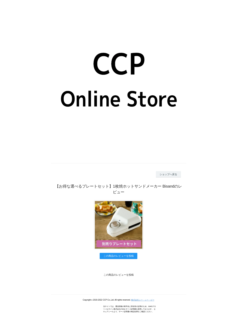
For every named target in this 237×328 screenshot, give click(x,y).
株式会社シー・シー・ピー (142, 300)
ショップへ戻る (168, 174)
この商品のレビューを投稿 (119, 255)
